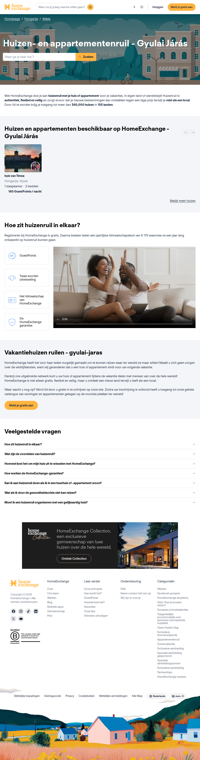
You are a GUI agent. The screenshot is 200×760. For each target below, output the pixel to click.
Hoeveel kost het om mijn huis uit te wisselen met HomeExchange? (100, 463)
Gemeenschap (56, 611)
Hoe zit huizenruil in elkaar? (100, 444)
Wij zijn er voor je (130, 597)
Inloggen (157, 7)
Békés (47, 19)
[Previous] (186, 132)
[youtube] (21, 619)
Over (50, 588)
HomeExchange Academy (172, 597)
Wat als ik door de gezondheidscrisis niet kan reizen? (100, 493)
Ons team (53, 593)
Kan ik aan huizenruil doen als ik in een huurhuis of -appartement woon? (100, 483)
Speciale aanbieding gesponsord (169, 654)
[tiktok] (28, 611)
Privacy (69, 695)
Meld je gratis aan (182, 7)
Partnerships (164, 672)
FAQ (123, 588)
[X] (13, 619)
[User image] (35, 166)
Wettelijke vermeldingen (113, 695)
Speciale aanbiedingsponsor (169, 662)
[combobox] (64, 7)
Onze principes (93, 588)
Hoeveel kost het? (94, 602)
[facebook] (13, 611)
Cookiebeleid (86, 695)
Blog (49, 602)
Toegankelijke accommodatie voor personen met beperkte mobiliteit (171, 619)
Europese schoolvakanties (172, 609)
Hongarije (31, 19)
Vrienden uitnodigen (96, 615)
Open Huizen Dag (168, 627)
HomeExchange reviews (171, 676)
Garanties (90, 606)
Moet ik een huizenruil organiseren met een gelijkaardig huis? (100, 502)
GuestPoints (91, 597)
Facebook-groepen (168, 593)
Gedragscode (52, 695)
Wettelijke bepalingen (27, 695)
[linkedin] (36, 611)
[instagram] (21, 611)
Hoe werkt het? (93, 593)
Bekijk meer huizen (183, 201)
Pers (49, 615)
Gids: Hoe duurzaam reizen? (169, 604)
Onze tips (89, 611)
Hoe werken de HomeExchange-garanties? (100, 473)
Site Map (137, 695)
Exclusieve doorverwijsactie (167, 634)
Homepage (12, 19)
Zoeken (86, 57)
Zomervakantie (166, 644)
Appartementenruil (168, 639)
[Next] (193, 132)
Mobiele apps (55, 606)
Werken (51, 597)
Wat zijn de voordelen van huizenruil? (100, 454)
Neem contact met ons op (136, 593)
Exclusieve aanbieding (170, 648)
